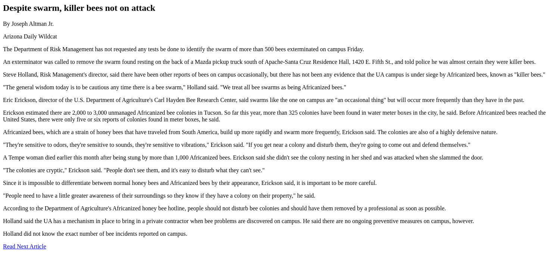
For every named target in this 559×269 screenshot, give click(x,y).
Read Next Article (24, 246)
